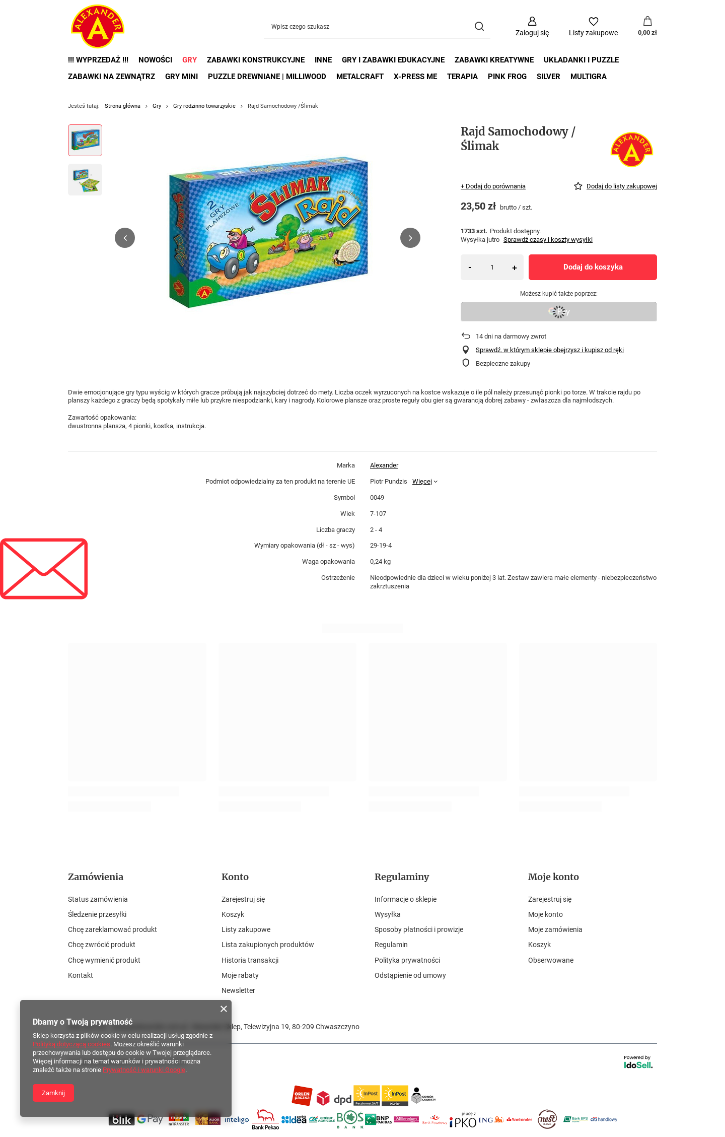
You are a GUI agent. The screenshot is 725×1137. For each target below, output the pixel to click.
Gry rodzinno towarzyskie (204, 106)
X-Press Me (415, 76)
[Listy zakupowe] (593, 26)
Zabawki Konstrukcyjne (256, 59)
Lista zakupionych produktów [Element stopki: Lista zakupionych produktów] (268, 945)
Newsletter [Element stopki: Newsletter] (238, 990)
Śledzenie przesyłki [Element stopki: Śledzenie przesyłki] (97, 914)
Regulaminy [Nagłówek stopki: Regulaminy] (402, 877)
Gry (189, 59)
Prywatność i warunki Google (144, 1070)
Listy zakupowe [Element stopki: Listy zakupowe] (246, 929)
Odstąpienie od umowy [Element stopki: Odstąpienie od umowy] (410, 975)
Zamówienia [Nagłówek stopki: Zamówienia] (95, 877)
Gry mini (181, 76)
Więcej (422, 481)
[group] (267, 237)
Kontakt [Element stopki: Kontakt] (80, 975)
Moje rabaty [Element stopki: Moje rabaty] (240, 975)
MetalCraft (360, 76)
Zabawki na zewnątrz (111, 76)
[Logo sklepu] (97, 27)
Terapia (462, 76)
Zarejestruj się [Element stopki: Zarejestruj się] (243, 899)
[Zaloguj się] (532, 26)
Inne (323, 59)
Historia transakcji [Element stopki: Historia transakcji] (250, 960)
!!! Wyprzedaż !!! (98, 59)
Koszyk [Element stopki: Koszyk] (233, 914)
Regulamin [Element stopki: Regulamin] (391, 945)
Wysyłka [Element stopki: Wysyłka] (388, 914)
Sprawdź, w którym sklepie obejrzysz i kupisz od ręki (550, 350)
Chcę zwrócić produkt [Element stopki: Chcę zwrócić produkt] (101, 945)
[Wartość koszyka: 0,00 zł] (647, 26)
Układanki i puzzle (581, 59)
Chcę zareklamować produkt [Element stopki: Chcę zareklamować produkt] (112, 929)
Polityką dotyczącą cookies (71, 1044)
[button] (125, 238)
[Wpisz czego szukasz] (377, 26)
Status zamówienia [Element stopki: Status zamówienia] (98, 899)
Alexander (384, 465)
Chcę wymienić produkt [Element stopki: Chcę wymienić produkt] (104, 960)
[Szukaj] (479, 26)
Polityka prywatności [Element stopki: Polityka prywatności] (407, 960)
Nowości (155, 59)
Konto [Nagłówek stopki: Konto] (235, 877)
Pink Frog (507, 76)
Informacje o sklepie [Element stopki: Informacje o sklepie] (406, 899)
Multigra (588, 76)
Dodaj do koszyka (593, 267)
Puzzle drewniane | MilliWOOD (267, 76)
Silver (548, 76)
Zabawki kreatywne (494, 59)
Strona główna (122, 106)
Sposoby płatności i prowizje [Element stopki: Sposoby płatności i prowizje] (419, 929)
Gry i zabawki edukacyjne (393, 59)
